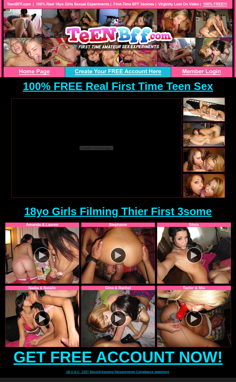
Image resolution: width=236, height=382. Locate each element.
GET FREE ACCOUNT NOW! (118, 357)
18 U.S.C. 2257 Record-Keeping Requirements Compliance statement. (118, 372)
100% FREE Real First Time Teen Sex (118, 86)
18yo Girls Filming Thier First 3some (118, 211)
